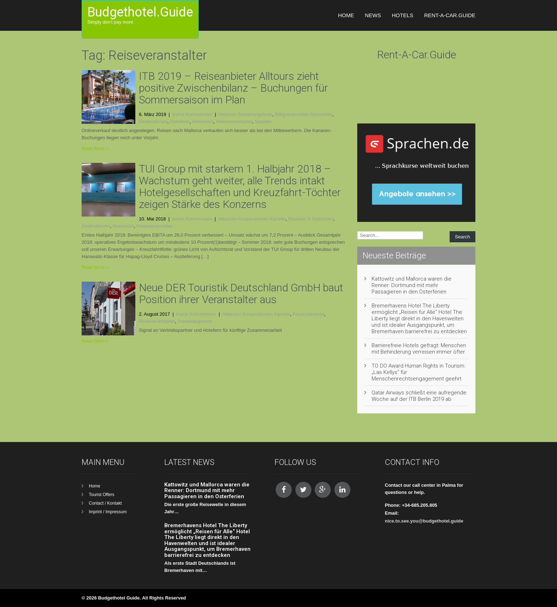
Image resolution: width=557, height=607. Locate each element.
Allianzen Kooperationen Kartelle (252, 219)
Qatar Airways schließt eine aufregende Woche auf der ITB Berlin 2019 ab (419, 395)
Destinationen (153, 121)
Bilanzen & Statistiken (310, 219)
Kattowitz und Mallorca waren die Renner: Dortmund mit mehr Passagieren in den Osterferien (411, 285)
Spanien (263, 121)
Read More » (95, 148)
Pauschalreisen (308, 314)
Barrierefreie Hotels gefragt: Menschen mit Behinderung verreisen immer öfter (419, 348)
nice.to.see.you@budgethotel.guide (424, 521)
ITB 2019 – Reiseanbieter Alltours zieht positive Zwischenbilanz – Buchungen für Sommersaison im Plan (233, 88)
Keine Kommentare (192, 114)
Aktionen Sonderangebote (245, 114)
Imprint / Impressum (108, 511)
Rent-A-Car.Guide (449, 15)
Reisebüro (202, 121)
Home (346, 15)
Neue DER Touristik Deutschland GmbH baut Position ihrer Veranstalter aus (241, 293)
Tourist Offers (101, 494)
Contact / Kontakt (105, 503)
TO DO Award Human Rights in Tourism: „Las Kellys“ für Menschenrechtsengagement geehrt (418, 372)
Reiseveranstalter (234, 121)
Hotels (402, 15)
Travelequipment (194, 321)
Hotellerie (180, 121)
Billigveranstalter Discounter (303, 114)
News (373, 15)
